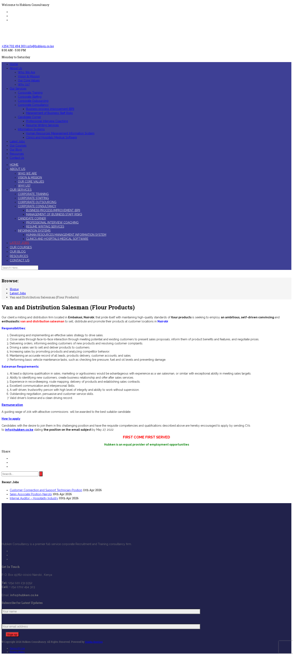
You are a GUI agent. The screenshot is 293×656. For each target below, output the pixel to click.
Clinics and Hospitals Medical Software (51, 137)
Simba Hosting (94, 641)
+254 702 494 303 (14, 46)
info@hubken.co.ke (40, 46)
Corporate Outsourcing (33, 100)
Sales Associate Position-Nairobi (31, 494)
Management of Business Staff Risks (49, 113)
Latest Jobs (17, 141)
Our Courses (18, 145)
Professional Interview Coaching (47, 121)
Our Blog (16, 149)
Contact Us (17, 157)
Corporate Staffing (30, 96)
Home (14, 64)
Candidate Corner (29, 117)
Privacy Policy (17, 651)
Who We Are (26, 72)
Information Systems (31, 129)
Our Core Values (29, 80)
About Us (16, 68)
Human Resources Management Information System (60, 133)
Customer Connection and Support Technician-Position (46, 490)
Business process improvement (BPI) (50, 109)
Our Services (18, 88)
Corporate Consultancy (33, 104)
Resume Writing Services (42, 125)
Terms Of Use (17, 648)
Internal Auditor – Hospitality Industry (34, 498)
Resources (17, 153)
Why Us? (24, 84)
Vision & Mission (29, 76)
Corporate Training (30, 92)
